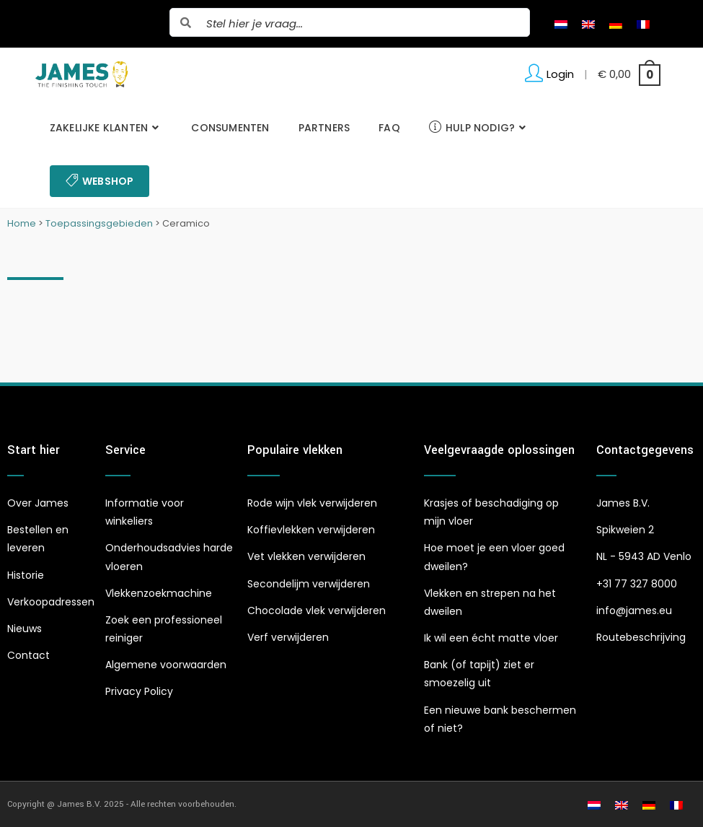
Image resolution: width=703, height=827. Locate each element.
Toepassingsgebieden (99, 223)
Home (21, 223)
